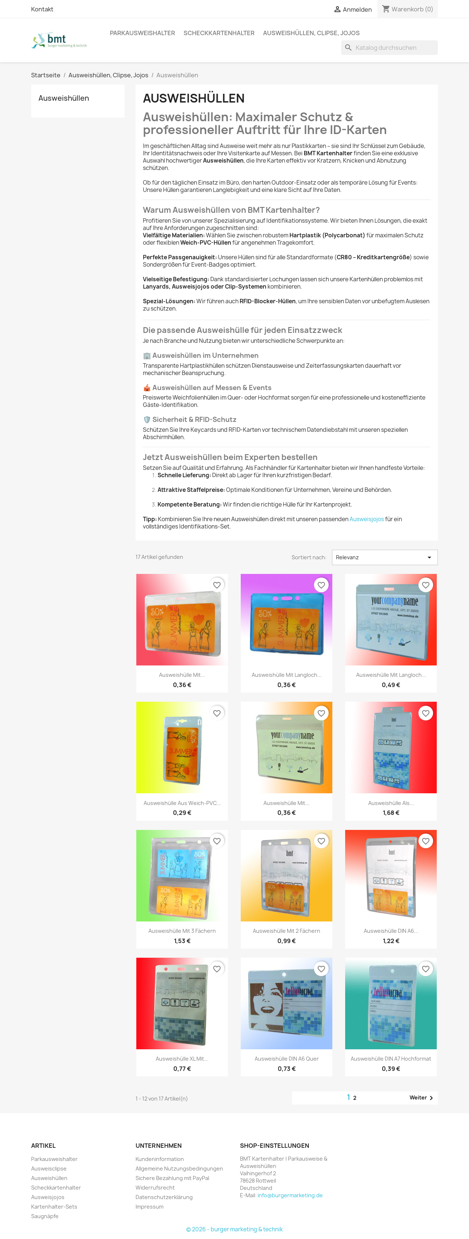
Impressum (149, 1206)
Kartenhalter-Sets (54, 1206)
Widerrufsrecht (155, 1187)
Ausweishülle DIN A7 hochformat (391, 1058)
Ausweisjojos (367, 519)
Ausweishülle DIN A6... (391, 930)
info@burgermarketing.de (290, 1195)
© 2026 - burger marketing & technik (234, 1229)
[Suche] (389, 47)
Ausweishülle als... (391, 803)
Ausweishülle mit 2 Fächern (286, 930)
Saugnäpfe (45, 1216)
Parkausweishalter (142, 33)
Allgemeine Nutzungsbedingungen (179, 1168)
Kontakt (42, 9)
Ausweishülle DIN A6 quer (287, 1058)
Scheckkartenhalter (219, 33)
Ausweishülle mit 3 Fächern (182, 930)
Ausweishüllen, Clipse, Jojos (311, 33)
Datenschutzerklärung (164, 1197)
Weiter (423, 1098)
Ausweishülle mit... (182, 674)
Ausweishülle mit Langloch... (287, 674)
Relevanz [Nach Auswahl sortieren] (385, 557)
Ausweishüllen (63, 98)
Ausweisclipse (49, 1168)
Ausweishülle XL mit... (182, 1058)
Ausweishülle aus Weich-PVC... (182, 803)
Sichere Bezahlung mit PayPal (172, 1178)
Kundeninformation (160, 1158)
